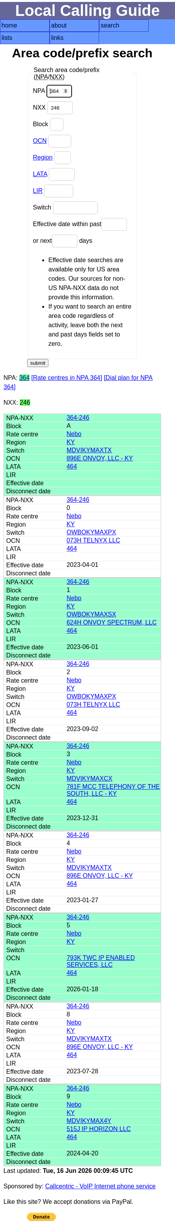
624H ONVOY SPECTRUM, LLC (112, 622)
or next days (62, 241)
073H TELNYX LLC (93, 540)
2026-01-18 (82, 989)
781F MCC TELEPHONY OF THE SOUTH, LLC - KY (113, 790)
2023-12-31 (82, 818)
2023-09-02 (82, 729)
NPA (52, 91)
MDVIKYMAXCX (89, 778)
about (59, 25)
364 (24, 377)
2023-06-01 (82, 647)
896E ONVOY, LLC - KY (100, 458)
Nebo (74, 434)
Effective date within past (80, 224)
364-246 (78, 417)
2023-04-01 (82, 564)
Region (43, 157)
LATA (40, 174)
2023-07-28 (82, 1071)
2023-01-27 (82, 900)
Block (48, 124)
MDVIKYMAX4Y (89, 1120)
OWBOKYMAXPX (91, 532)
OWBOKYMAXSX (91, 614)
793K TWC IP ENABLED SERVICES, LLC (101, 961)
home (9, 25)
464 (72, 466)
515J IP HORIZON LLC (99, 1129)
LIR (38, 190)
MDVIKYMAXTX (89, 450)
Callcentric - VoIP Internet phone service (100, 1186)
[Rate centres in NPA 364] (66, 377)
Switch (65, 207)
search (110, 25)
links (57, 37)
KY (71, 442)
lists (7, 37)
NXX (53, 107)
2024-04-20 (82, 1153)
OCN (40, 140)
